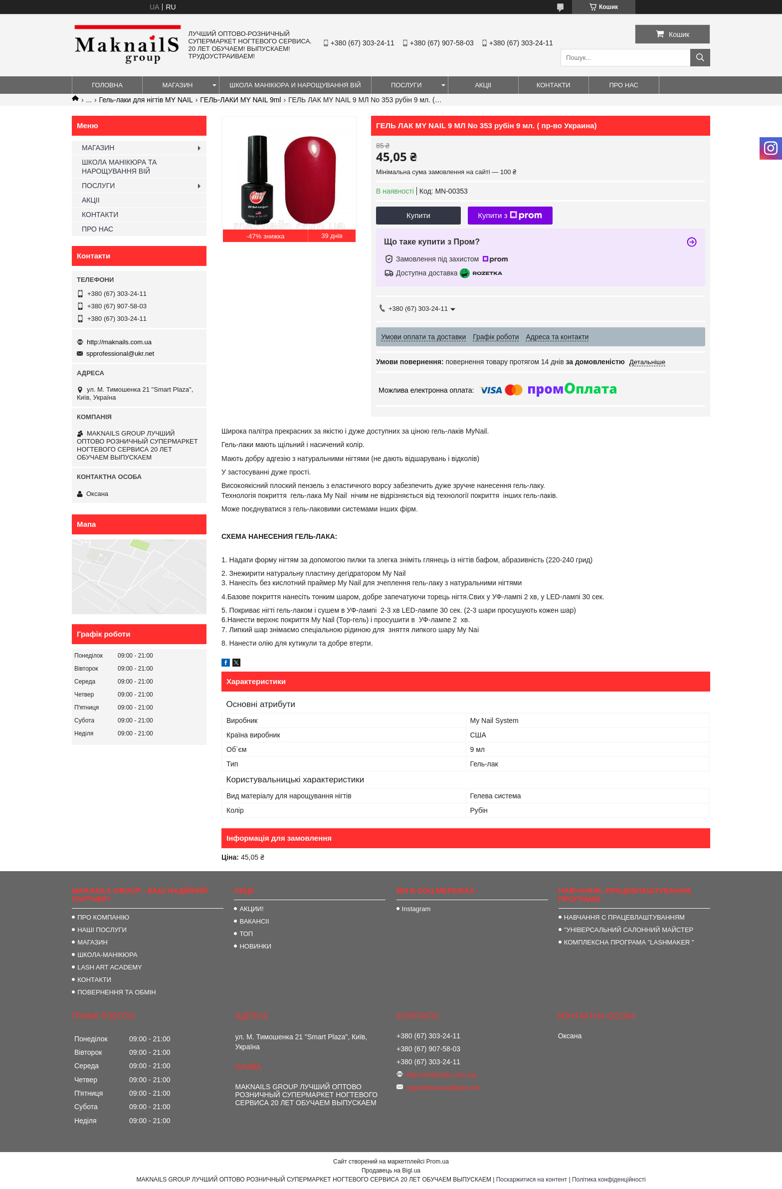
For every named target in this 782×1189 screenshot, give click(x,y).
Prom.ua (437, 1161)
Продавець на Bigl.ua (391, 1170)
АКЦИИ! (251, 909)
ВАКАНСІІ (254, 921)
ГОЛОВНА (107, 85)
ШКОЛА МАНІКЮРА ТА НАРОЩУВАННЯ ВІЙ (119, 166)
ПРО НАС (623, 85)
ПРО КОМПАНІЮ (103, 917)
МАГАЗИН (178, 85)
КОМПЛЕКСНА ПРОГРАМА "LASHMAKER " (629, 942)
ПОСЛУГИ (406, 85)
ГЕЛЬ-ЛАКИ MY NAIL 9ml (240, 100)
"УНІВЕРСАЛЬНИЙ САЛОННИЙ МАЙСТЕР (628, 930)
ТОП (246, 934)
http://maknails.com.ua (119, 342)
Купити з (510, 215)
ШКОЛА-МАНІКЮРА (107, 954)
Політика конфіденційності (609, 1179)
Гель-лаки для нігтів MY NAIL (146, 100)
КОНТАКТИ (554, 85)
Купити (418, 215)
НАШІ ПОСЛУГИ (102, 930)
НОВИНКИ (255, 946)
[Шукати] (700, 57)
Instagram (416, 909)
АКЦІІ (483, 85)
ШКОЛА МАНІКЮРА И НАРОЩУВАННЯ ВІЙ (295, 85)
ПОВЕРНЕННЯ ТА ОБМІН (116, 992)
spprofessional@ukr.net (120, 353)
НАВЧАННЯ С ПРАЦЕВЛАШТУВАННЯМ (624, 917)
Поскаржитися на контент (531, 1179)
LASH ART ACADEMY (109, 967)
